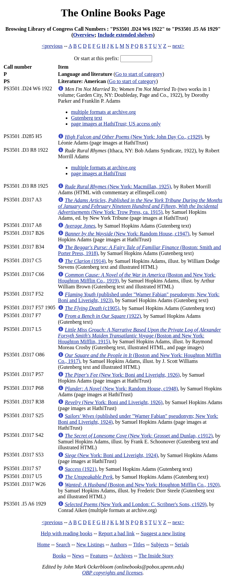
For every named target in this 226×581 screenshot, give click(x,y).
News (78, 555)
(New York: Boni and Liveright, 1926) (122, 375)
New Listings (90, 544)
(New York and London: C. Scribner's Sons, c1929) (135, 504)
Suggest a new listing (163, 533)
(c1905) (92, 308)
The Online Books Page (113, 13)
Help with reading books (66, 533)
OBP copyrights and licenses (112, 572)
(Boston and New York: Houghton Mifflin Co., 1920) (142, 484)
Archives (122, 555)
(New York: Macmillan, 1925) (118, 186)
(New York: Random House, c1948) (121, 388)
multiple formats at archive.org (103, 112)
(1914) (85, 261)
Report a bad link (116, 533)
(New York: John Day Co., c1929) (133, 137)
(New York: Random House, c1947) (127, 233)
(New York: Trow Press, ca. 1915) (140, 206)
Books (59, 555)
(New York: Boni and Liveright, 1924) (111, 455)
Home (43, 544)
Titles (139, 544)
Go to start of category (139, 74)
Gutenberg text (86, 118)
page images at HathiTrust (98, 173)
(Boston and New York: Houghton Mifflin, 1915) (139, 335)
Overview (84, 35)
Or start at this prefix (95, 58)
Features (99, 555)
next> (178, 46)
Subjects (159, 544)
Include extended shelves (125, 35)
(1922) (103, 316)
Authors (118, 544)
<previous (52, 46)
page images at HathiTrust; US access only (116, 124)
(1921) (80, 469)
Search (63, 544)
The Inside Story (156, 555)
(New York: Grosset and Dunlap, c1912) (139, 435)
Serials (182, 544)
